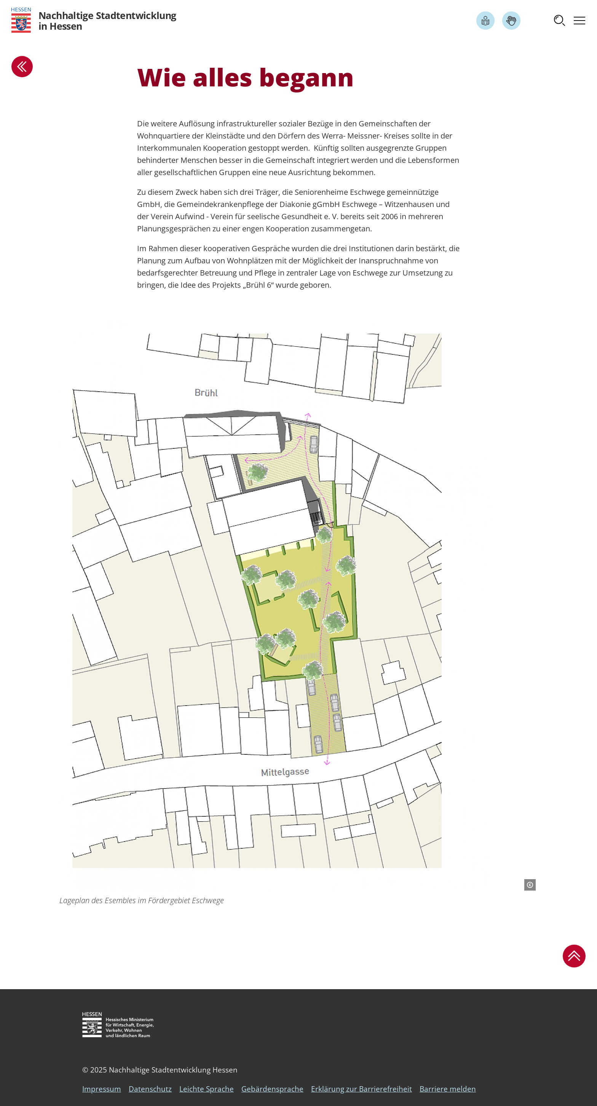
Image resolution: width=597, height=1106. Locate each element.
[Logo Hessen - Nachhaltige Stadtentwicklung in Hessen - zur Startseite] (93, 20)
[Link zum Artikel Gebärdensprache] (511, 20)
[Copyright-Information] (530, 885)
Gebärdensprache (272, 1089)
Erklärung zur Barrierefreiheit (361, 1089)
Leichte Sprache (206, 1089)
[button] (560, 20)
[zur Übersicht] (22, 66)
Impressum (101, 1089)
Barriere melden (448, 1089)
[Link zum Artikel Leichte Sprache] (485, 20)
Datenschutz (150, 1089)
